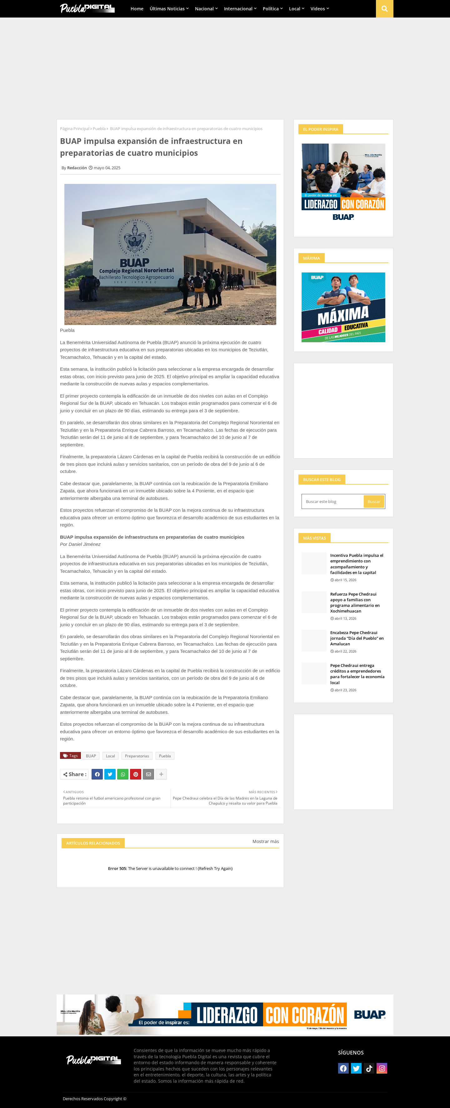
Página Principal (74, 128)
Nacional (204, 9)
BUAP (91, 756)
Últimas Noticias (167, 9)
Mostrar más (265, 841)
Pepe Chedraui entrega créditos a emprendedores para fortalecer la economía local (357, 674)
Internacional (238, 9)
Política (271, 9)
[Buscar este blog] (333, 501)
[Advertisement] (225, 66)
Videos (318, 9)
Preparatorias (137, 756)
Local (294, 9)
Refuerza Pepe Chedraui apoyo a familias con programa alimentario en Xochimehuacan (355, 602)
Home (137, 9)
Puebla (99, 128)
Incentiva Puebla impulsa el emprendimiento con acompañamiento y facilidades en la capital (356, 563)
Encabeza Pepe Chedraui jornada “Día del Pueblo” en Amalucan (357, 638)
